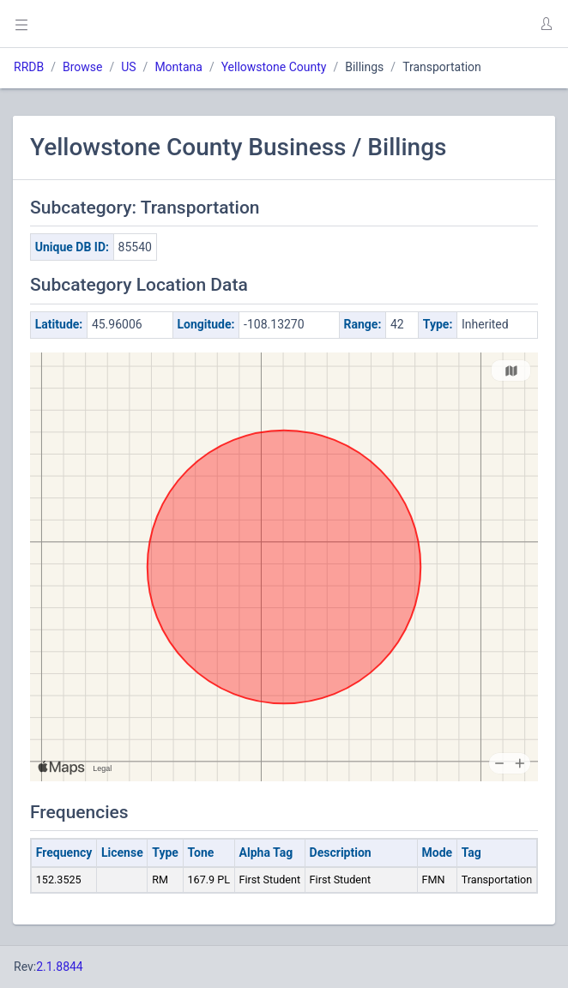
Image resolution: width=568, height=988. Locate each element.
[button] (545, 24)
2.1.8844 (59, 966)
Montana (178, 67)
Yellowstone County (274, 67)
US (128, 67)
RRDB (29, 67)
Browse (82, 67)
